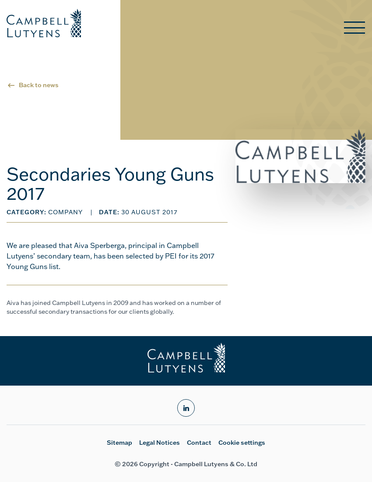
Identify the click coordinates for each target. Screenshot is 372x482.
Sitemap (119, 443)
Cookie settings (241, 443)
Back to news (39, 85)
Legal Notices (159, 443)
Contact (199, 443)
